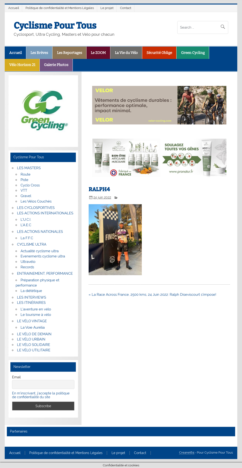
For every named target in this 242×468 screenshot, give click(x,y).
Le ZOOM (98, 53)
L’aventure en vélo (36, 309)
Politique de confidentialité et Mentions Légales (60, 8)
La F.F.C (27, 238)
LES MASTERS (29, 168)
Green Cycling (193, 53)
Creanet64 (186, 452)
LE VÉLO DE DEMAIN (34, 334)
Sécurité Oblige (159, 53)
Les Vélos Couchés (36, 201)
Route (25, 174)
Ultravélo (28, 262)
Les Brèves (39, 53)
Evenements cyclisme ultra (43, 256)
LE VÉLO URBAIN (31, 339)
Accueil (13, 8)
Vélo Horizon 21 (22, 65)
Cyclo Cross (30, 185)
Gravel (26, 196)
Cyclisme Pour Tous (55, 25)
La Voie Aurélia (33, 327)
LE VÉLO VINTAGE (32, 321)
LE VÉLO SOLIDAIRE (33, 345)
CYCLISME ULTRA (31, 244)
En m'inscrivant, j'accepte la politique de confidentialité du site (40, 395)
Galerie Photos (56, 65)
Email (16, 377)
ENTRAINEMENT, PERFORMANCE (45, 273)
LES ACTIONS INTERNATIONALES (45, 213)
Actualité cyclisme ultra (40, 251)
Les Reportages (69, 53)
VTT (24, 190)
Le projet (106, 8)
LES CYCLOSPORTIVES (36, 208)
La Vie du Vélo (126, 53)
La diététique (31, 291)
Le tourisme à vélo (36, 315)
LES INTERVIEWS (31, 297)
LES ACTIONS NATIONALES (40, 232)
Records (27, 267)
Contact (125, 8)
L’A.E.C (26, 225)
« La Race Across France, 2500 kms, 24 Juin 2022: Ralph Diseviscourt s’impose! (152, 294)
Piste (24, 180)
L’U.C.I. (26, 219)
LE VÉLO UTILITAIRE (33, 350)
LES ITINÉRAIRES (31, 302)
